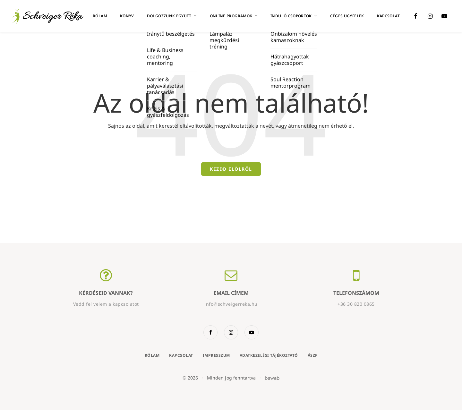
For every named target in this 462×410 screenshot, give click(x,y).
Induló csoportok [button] (293, 16)
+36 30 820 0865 (356, 304)
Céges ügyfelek (347, 16)
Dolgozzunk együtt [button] (172, 16)
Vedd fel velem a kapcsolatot (106, 304)
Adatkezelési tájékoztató (269, 355)
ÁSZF (313, 355)
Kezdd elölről (231, 169)
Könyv (127, 16)
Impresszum (216, 355)
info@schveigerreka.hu (231, 304)
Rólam (100, 16)
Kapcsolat (388, 16)
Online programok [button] (234, 16)
